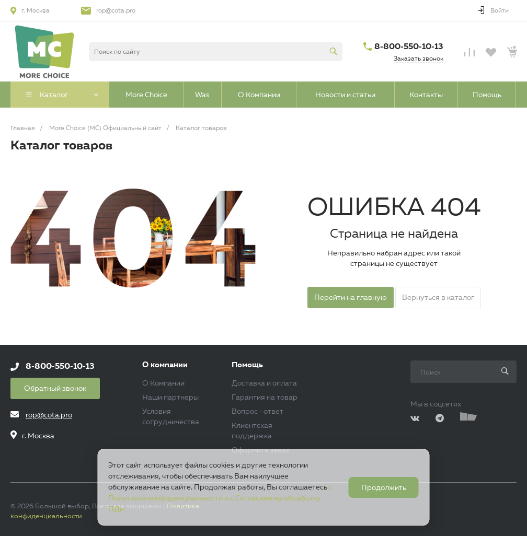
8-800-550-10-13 (408, 46)
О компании (165, 364)
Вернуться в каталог (438, 297)
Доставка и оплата (264, 383)
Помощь (247, 364)
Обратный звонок (55, 388)
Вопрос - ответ (257, 411)
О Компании (163, 383)
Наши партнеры (170, 397)
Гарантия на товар (264, 397)
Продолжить (383, 487)
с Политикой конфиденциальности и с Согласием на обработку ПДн (220, 498)
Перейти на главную (350, 297)
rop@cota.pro (115, 10)
